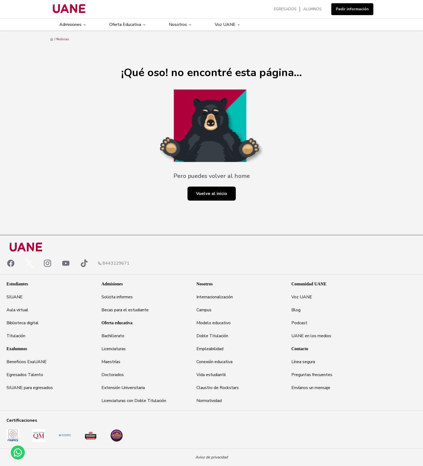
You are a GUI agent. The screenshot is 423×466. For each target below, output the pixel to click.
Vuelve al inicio (211, 194)
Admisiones (73, 25)
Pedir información (352, 9)
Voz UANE (228, 25)
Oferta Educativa (127, 25)
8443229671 (116, 263)
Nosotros (180, 25)
